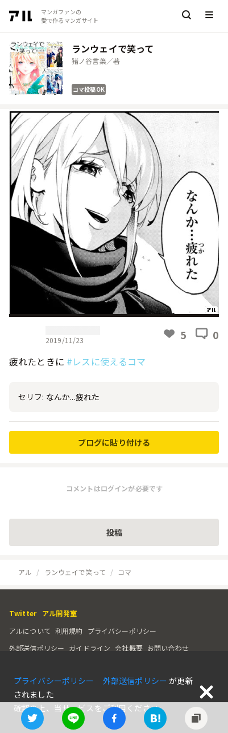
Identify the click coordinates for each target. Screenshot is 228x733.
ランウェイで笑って (75, 572)
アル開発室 (59, 613)
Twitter (22, 613)
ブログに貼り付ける (114, 442)
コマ (124, 572)
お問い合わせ (168, 648)
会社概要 (129, 648)
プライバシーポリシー (122, 631)
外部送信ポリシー (36, 648)
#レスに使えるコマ (106, 361)
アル (25, 572)
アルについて (30, 631)
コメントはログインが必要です (114, 488)
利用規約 (69, 631)
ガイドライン (89, 648)
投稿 (114, 532)
